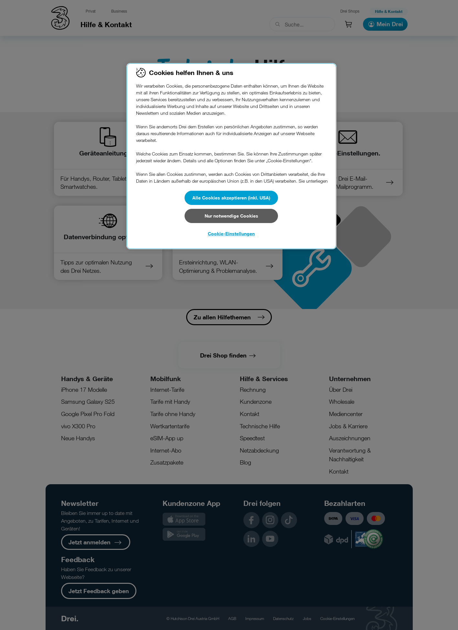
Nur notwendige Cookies (231, 216)
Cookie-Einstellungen (231, 233)
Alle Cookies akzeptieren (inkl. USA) (231, 197)
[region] (231, 156)
